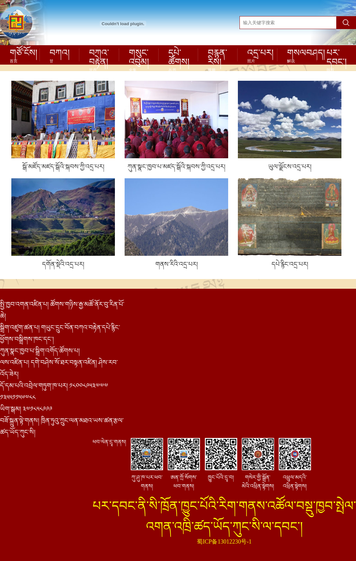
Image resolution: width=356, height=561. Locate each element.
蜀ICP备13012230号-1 (224, 541)
